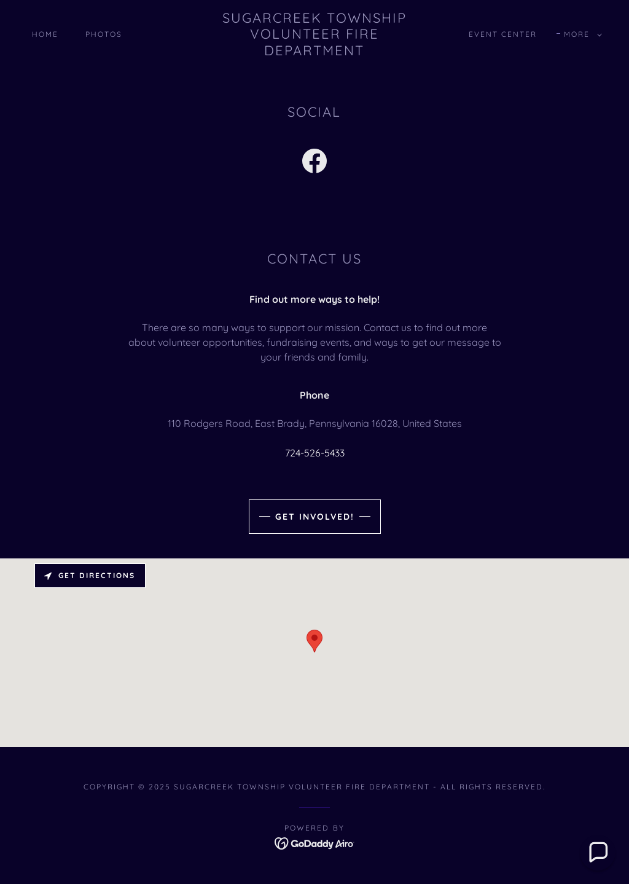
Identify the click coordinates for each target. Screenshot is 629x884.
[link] (315, 51)
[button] (580, 34)
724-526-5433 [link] (315, 453)
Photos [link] (103, 34)
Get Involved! (314, 516)
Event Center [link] (503, 34)
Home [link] (45, 34)
